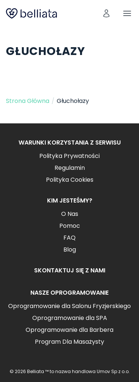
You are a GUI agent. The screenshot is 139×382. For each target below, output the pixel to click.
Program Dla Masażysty (69, 341)
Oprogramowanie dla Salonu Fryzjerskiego (69, 306)
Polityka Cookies (69, 179)
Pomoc (69, 225)
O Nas (69, 214)
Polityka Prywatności (69, 156)
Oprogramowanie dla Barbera (69, 330)
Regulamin (69, 168)
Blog (69, 249)
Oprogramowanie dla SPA (69, 318)
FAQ (69, 237)
